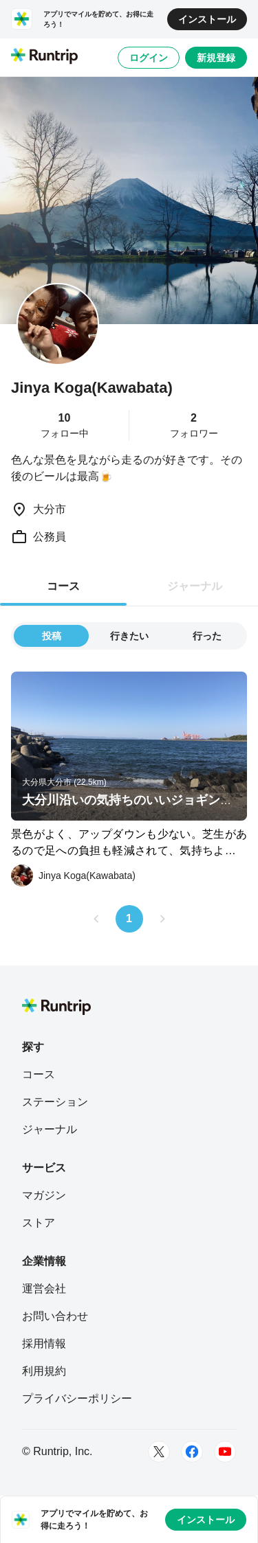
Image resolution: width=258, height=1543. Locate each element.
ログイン (148, 57)
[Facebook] (192, 1452)
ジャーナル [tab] (194, 586)
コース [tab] (63, 586)
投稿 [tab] (51, 635)
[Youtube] (225, 1452)
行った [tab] (207, 635)
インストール (207, 19)
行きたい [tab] (129, 635)
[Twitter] (159, 1452)
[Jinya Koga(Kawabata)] (73, 876)
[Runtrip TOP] (44, 57)
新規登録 (216, 57)
